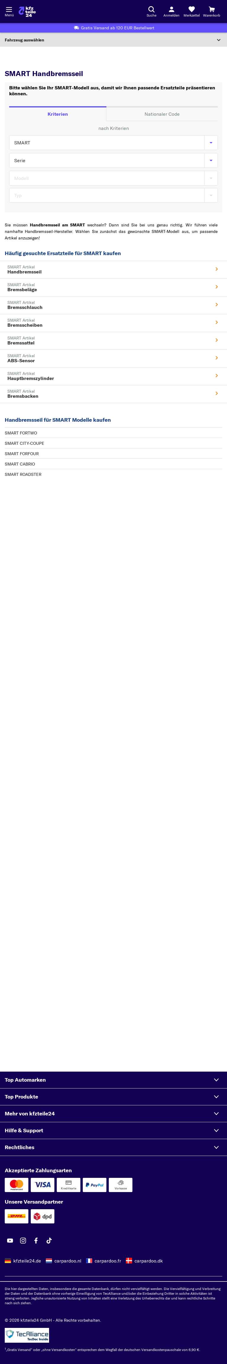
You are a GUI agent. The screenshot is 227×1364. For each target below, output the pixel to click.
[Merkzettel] (191, 11)
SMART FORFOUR (22, 453)
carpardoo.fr (108, 1260)
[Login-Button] (171, 11)
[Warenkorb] (212, 11)
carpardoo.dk (148, 1260)
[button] (113, 1079)
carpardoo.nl (67, 1260)
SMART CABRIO (20, 464)
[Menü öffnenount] (9, 9)
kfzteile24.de (27, 1260)
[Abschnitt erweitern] (113, 40)
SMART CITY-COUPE (24, 443)
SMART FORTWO (21, 433)
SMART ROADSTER (23, 474)
